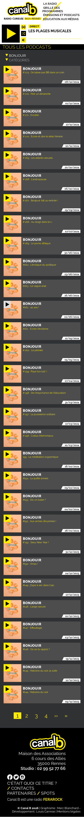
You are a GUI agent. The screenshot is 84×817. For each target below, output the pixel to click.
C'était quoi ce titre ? (32, 783)
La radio (50, 3)
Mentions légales (68, 811)
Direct (34, 26)
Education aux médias (61, 19)
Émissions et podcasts (61, 15)
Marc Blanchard (68, 808)
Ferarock (52, 799)
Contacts (22, 788)
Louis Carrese (45, 811)
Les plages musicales (49, 31)
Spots (48, 793)
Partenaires (21, 793)
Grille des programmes (52, 9)
